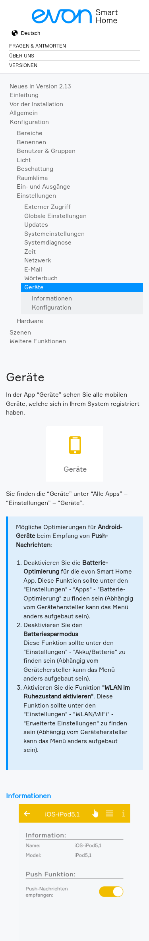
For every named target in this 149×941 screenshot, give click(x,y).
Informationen (52, 298)
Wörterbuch (41, 278)
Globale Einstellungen (55, 216)
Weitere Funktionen (38, 341)
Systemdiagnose (48, 242)
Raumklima (32, 178)
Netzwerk (37, 260)
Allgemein (24, 113)
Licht (24, 160)
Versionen (23, 65)
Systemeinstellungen (54, 233)
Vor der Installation (36, 104)
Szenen (20, 332)
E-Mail (33, 269)
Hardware (30, 321)
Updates (36, 224)
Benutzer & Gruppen (46, 151)
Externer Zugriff (47, 206)
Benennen (31, 142)
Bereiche (30, 133)
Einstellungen (36, 195)
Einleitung (24, 95)
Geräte (34, 287)
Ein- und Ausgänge (43, 186)
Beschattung (35, 168)
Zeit (30, 251)
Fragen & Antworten (37, 46)
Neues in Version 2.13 (40, 86)
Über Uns (21, 56)
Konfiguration (29, 122)
